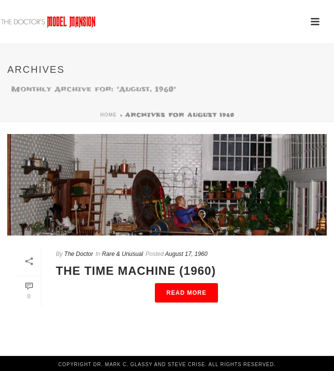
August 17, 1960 (186, 254)
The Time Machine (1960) (136, 270)
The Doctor (78, 254)
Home (108, 115)
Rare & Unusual (122, 254)
